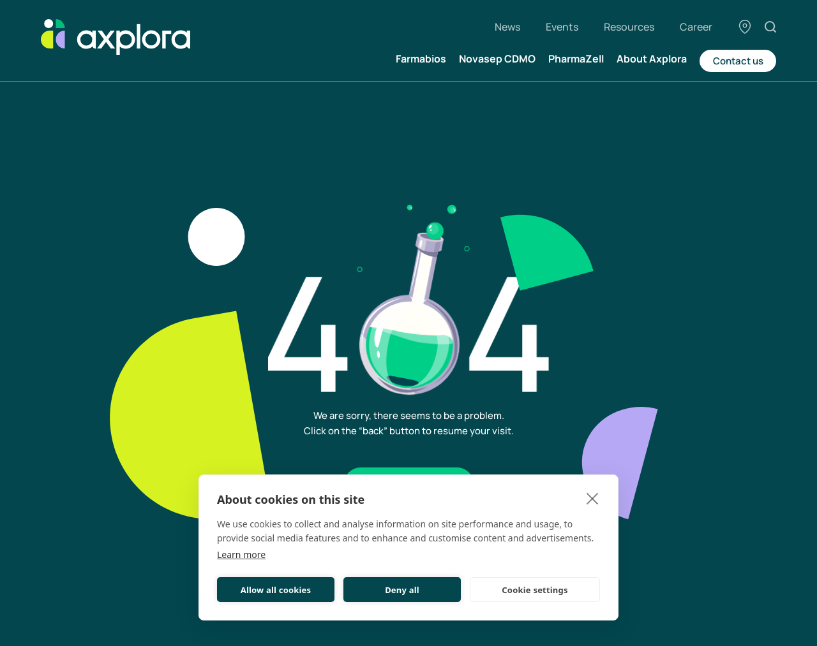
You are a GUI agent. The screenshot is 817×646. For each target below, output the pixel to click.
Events (562, 27)
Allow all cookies (276, 590)
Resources (629, 27)
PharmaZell (576, 59)
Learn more (241, 554)
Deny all (402, 590)
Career (696, 27)
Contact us (738, 61)
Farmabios (421, 59)
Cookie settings (534, 590)
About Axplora (652, 59)
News (507, 27)
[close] (593, 498)
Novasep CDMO (497, 59)
